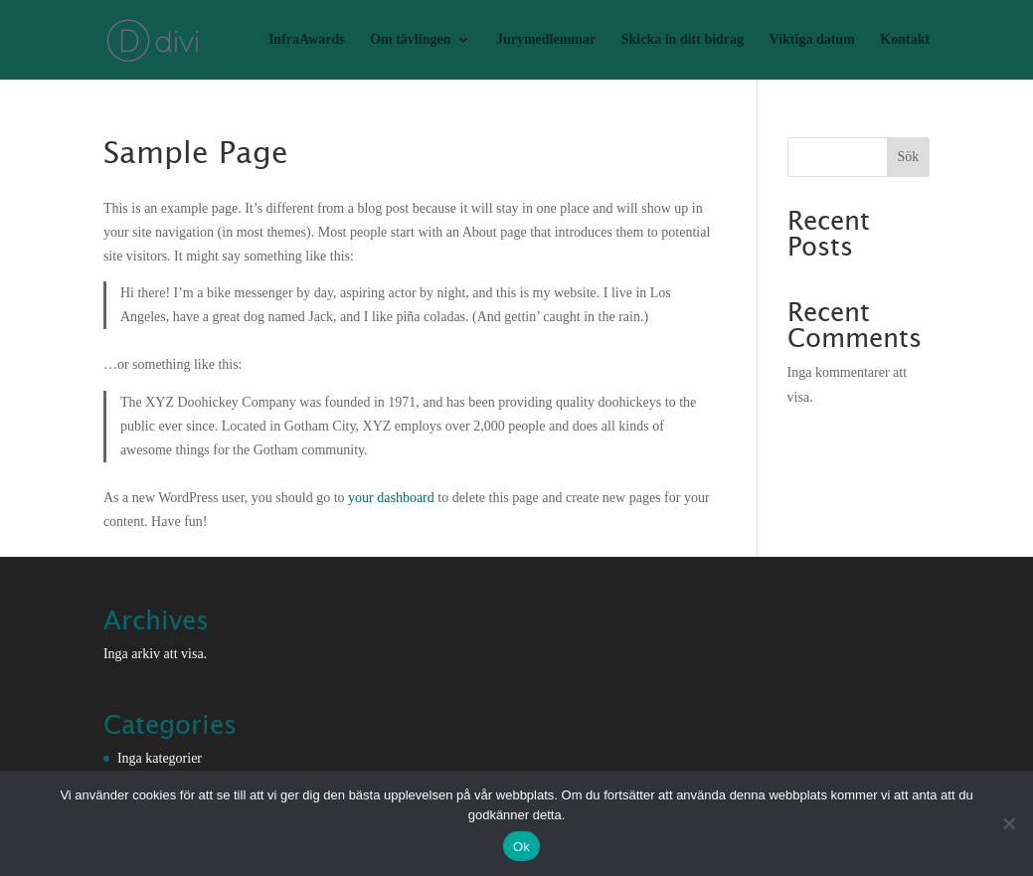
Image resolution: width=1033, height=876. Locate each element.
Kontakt (905, 40)
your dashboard (391, 497)
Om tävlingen (410, 40)
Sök (908, 156)
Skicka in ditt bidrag (682, 40)
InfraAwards (306, 40)
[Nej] (1008, 823)
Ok (521, 846)
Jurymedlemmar (546, 40)
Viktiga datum (812, 40)
